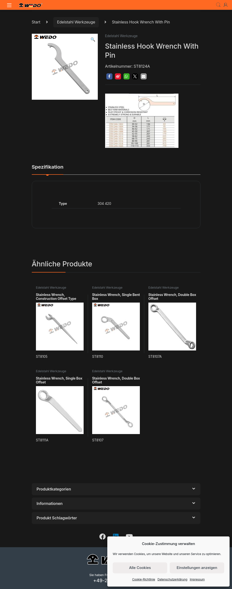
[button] (92, 39)
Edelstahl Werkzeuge (76, 22)
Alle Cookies (140, 567)
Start (36, 22)
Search (218, 5)
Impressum (197, 579)
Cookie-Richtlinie (143, 579)
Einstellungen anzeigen (197, 567)
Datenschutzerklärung (172, 579)
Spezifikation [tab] (48, 167)
